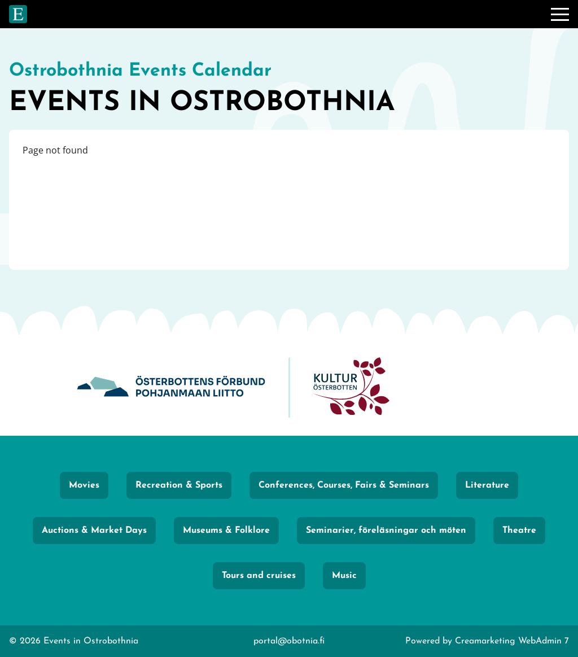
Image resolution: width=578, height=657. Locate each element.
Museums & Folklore (226, 530)
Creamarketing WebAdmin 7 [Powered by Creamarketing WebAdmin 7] (512, 641)
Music (344, 575)
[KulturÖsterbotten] (351, 387)
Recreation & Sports (178, 485)
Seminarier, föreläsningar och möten (386, 530)
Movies (84, 485)
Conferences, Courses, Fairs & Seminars (344, 485)
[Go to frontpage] (18, 14)
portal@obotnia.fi (289, 641)
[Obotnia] (171, 387)
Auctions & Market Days (94, 530)
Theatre (519, 530)
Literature (487, 485)
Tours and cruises (259, 575)
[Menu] (560, 14)
